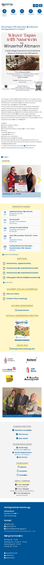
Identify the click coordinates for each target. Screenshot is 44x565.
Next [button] (39, 179)
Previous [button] (4, 179)
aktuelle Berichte (22, 310)
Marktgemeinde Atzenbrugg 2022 (22, 349)
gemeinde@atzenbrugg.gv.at (16, 529)
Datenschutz (10, 558)
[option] (21, 182)
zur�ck (5, 157)
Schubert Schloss (4, 13)
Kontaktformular (12, 553)
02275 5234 (10, 524)
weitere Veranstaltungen (11, 254)
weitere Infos (8, 282)
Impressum (10, 555)
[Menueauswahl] (40, 5)
